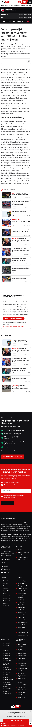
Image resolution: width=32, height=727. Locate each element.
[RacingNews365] (16, 706)
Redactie (20, 550)
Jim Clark (20, 671)
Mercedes (6, 588)
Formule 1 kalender (13, 534)
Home (2, 5)
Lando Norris (21, 583)
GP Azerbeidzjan (8, 679)
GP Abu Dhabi (7, 693)
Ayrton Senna (22, 656)
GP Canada (6, 653)
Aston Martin (7, 596)
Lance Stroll (21, 620)
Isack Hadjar (21, 600)
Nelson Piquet (22, 690)
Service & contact (23, 552)
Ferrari (5, 586)
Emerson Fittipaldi (23, 685)
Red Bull (5, 581)
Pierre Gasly (21, 617)
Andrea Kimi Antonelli (21, 596)
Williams (5, 603)
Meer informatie (16, 21)
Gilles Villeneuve (22, 658)
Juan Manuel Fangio (21, 681)
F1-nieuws (7, 5)
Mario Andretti (22, 697)
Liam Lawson (21, 627)
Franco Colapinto (23, 632)
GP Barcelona (7, 658)
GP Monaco (6, 655)
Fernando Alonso (20, 80)
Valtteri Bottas (22, 612)
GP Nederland (7, 672)
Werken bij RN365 (23, 557)
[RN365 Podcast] (19, 1)
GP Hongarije (7, 669)
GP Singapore (7, 682)
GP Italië (5, 674)
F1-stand (28, 5)
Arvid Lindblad (22, 615)
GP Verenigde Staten (7, 685)
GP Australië (6, 643)
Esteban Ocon (22, 610)
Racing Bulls (6, 601)
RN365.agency (22, 560)
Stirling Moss (21, 678)
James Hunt (21, 661)
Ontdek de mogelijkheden (12, 456)
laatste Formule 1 (9, 522)
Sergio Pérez (21, 607)
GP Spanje (6, 677)
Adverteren (21, 555)
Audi (4, 593)
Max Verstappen (15, 5)
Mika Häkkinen (22, 666)
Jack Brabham (22, 692)
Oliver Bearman (22, 630)
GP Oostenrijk (7, 660)
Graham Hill (21, 687)
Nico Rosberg (22, 644)
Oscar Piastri (21, 602)
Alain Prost (21, 647)
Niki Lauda (21, 673)
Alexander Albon (22, 625)
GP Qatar (6, 691)
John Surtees (22, 695)
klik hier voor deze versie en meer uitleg (13, 326)
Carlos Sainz (21, 605)
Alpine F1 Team (7, 591)
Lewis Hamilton (22, 591)
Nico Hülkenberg (22, 622)
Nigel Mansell (22, 676)
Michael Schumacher (22, 650)
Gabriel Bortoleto (23, 635)
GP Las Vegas (7, 688)
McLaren (5, 583)
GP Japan (6, 648)
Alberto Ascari (22, 653)
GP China (6, 645)
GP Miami (6, 650)
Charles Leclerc (22, 588)
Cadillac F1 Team (8, 606)
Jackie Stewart (22, 663)
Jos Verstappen (22, 668)
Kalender (23, 5)
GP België (6, 667)
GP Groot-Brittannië (6, 663)
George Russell (22, 586)
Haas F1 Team (7, 598)
